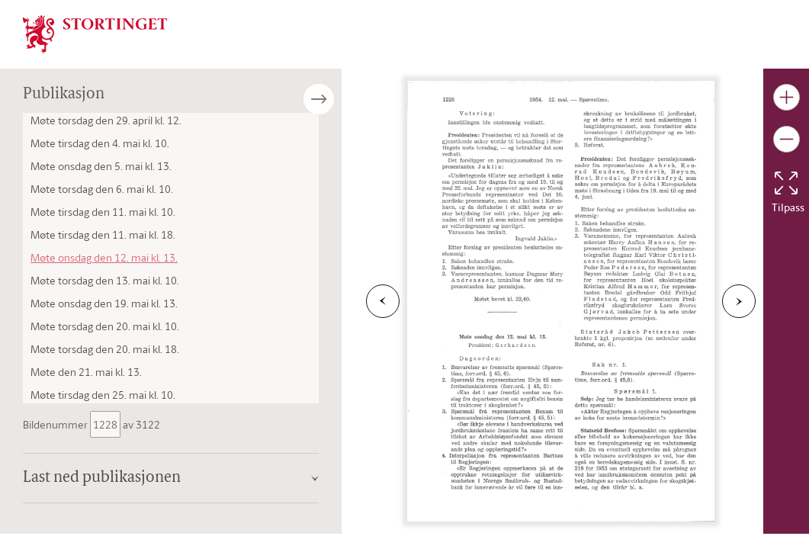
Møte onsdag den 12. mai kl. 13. (104, 257)
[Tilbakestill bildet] (786, 183)
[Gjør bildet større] (786, 97)
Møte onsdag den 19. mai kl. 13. (104, 303)
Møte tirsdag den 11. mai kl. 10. (102, 211)
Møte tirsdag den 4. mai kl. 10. (99, 143)
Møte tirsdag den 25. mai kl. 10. (102, 394)
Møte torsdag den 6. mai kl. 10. (101, 188)
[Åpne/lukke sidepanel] (341, 99)
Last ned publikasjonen (102, 478)
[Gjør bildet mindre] (786, 139)
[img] (95, 32)
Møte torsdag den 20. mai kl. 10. (104, 326)
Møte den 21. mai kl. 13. (86, 371)
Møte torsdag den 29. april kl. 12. (105, 120)
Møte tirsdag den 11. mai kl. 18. (102, 234)
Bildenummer (56, 424)
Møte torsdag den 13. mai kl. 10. (104, 280)
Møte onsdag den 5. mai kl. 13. (101, 166)
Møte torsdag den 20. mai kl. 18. (104, 349)
